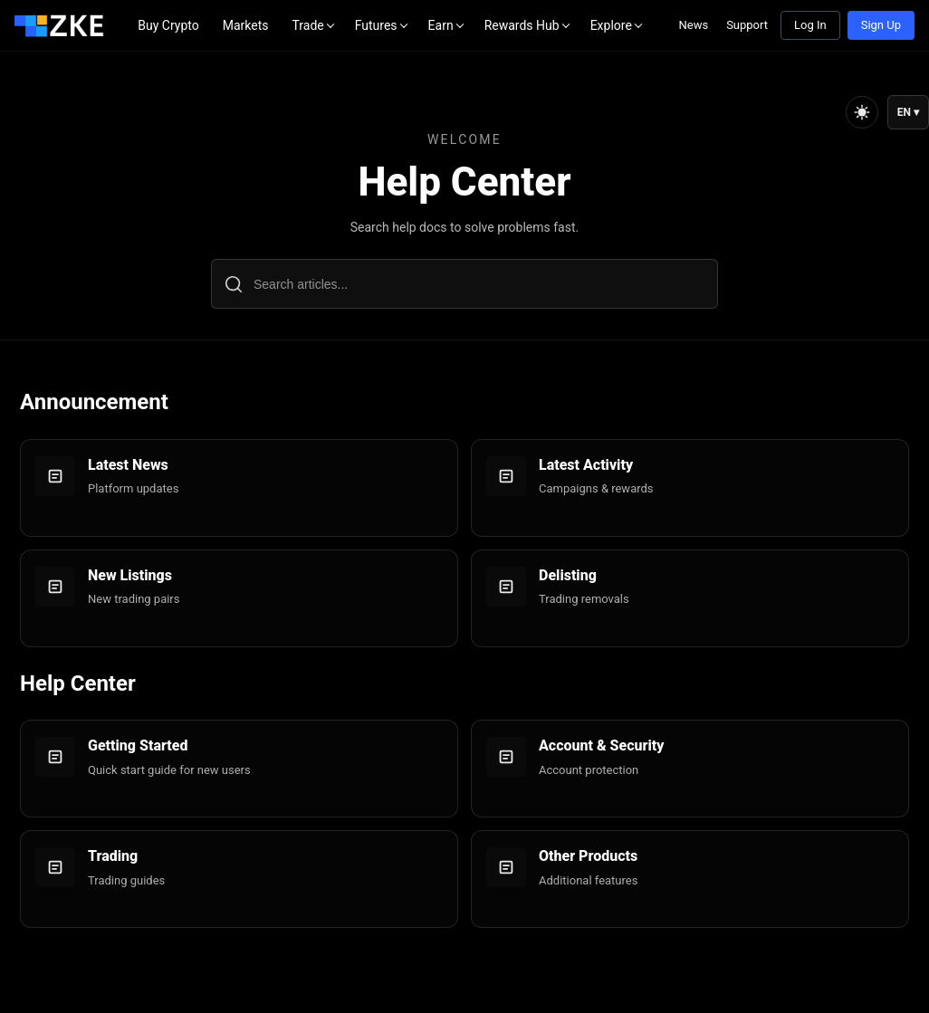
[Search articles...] (464, 284)
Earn (441, 25)
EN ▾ (908, 112)
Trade (307, 25)
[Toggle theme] (862, 112)
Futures (376, 25)
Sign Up (881, 25)
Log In (810, 25)
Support (747, 25)
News (693, 25)
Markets (246, 25)
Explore (611, 25)
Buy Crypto (168, 25)
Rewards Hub (522, 25)
